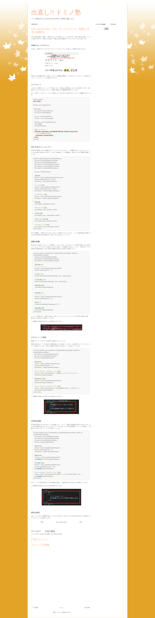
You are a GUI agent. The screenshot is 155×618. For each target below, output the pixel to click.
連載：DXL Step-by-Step (54, 534)
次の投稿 (35, 607)
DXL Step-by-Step (61, 522)
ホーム (61, 607)
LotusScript (42, 534)
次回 (80, 522)
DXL (37, 534)
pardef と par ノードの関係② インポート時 (50, 245)
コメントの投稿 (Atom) (63, 612)
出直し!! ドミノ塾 (56, 12)
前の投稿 (87, 607)
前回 (42, 522)
